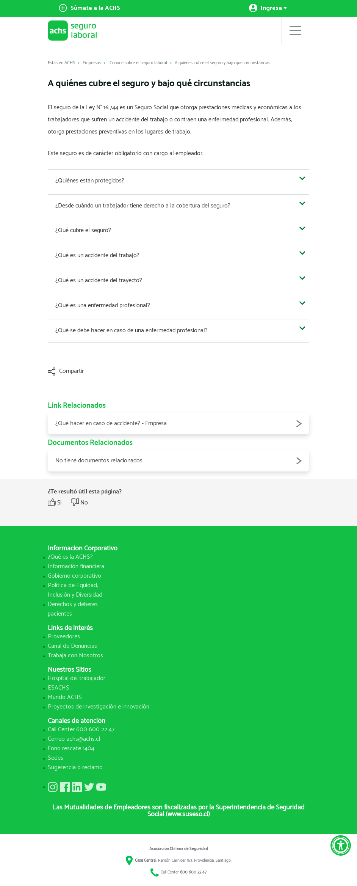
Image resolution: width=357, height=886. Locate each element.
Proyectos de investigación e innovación (98, 707)
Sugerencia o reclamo (75, 767)
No (84, 502)
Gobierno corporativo (74, 576)
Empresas (92, 62)
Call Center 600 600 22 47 (81, 729)
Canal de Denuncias (72, 646)
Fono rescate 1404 (71, 748)
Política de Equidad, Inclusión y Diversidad (75, 590)
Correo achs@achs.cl (74, 739)
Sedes (55, 758)
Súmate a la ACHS (89, 8)
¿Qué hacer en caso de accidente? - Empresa (178, 424)
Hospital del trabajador (76, 678)
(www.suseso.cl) (188, 814)
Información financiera (76, 566)
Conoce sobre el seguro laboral (138, 62)
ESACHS (58, 688)
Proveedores (64, 637)
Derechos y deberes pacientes (73, 609)
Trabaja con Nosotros (75, 655)
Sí (59, 502)
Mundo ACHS (65, 697)
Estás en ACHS (61, 62)
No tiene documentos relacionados (178, 461)
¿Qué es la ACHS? (70, 557)
